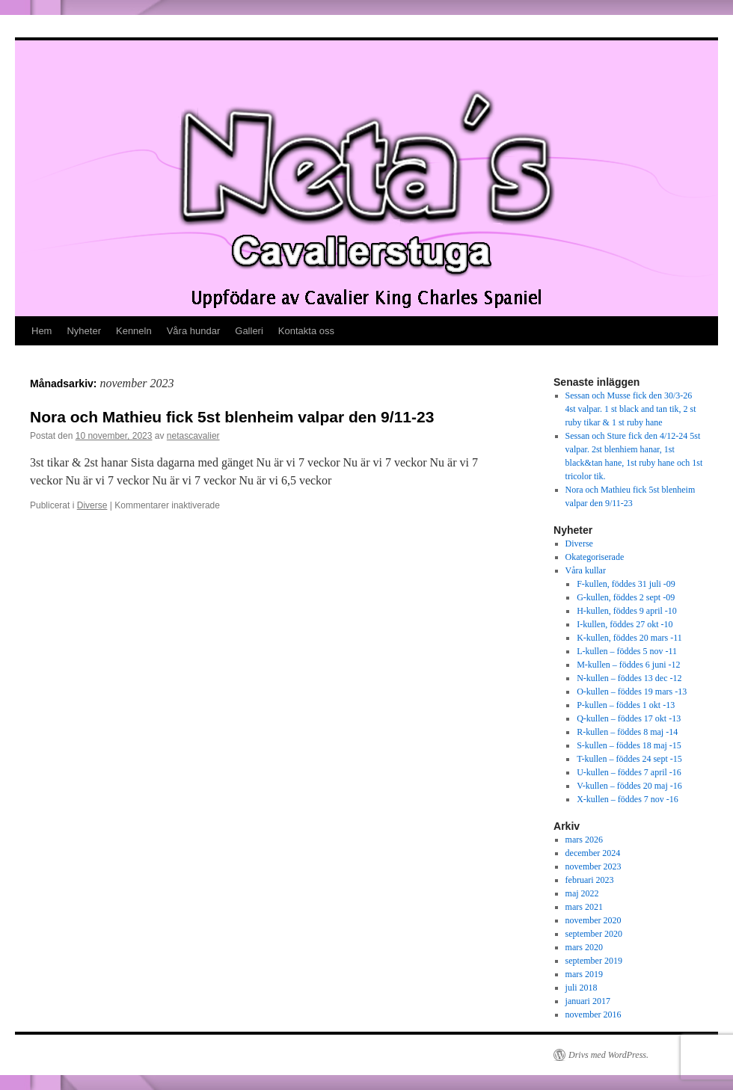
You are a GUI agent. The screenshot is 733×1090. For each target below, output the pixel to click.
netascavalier (193, 436)
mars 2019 (584, 974)
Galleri (249, 330)
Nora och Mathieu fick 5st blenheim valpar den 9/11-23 (232, 416)
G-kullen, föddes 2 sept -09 (626, 597)
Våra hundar (194, 330)
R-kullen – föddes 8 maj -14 (627, 732)
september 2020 (593, 934)
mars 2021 (584, 907)
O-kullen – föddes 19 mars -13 (632, 691)
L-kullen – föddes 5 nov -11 (627, 651)
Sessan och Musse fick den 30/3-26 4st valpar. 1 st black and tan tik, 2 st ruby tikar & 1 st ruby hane (630, 409)
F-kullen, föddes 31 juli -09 (626, 584)
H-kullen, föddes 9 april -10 (627, 611)
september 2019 (593, 960)
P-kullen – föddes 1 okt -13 (626, 705)
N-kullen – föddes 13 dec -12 (629, 678)
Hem (41, 330)
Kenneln (134, 330)
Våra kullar (585, 570)
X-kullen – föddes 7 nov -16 (627, 799)
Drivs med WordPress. (608, 1055)
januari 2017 (587, 1001)
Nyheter (84, 330)
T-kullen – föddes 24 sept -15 (629, 759)
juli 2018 (581, 987)
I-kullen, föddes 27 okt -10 (624, 624)
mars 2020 (584, 947)
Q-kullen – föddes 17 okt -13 (629, 718)
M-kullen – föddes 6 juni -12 (628, 664)
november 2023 (593, 866)
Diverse (92, 505)
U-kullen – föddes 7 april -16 (629, 772)
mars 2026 (584, 839)
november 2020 (593, 920)
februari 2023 (589, 880)
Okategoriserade (595, 557)
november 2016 (593, 1014)
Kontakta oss (306, 330)
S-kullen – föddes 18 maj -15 (629, 745)
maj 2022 (582, 893)
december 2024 (593, 853)
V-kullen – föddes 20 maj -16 (629, 785)
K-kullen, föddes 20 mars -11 (629, 637)
